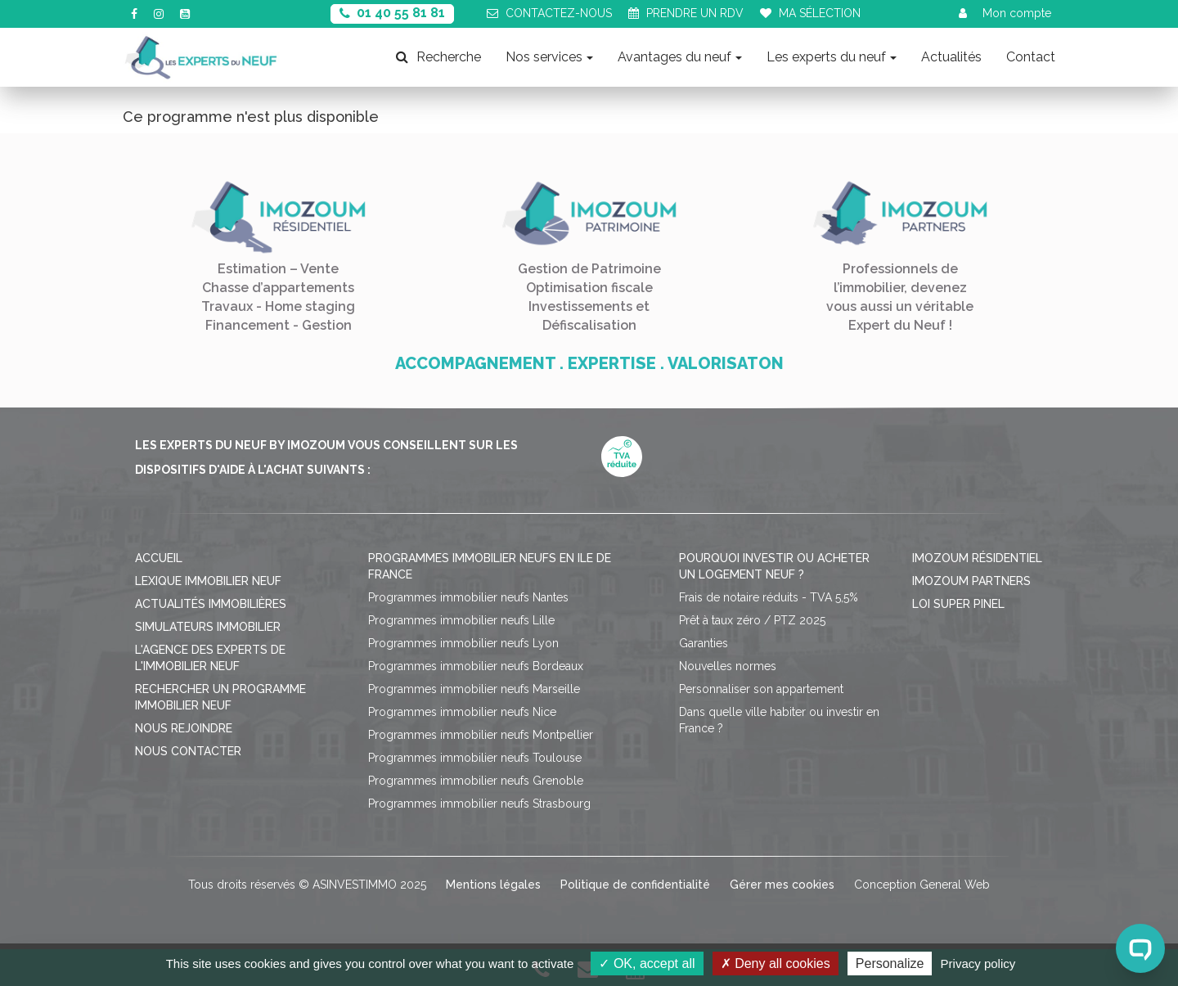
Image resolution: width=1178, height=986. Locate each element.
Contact (1030, 57)
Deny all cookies (775, 963)
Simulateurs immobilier (208, 626)
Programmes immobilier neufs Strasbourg (479, 803)
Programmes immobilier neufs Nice (462, 711)
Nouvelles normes (727, 666)
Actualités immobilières (210, 603)
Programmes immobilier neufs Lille (461, 620)
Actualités (951, 57)
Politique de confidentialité (635, 884)
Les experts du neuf (832, 57)
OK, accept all (647, 963)
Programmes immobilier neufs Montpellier (480, 734)
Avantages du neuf (680, 57)
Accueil (158, 558)
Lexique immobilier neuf (208, 581)
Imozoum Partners (971, 581)
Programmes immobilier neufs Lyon (463, 643)
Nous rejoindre (183, 728)
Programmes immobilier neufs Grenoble (475, 780)
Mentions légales (493, 884)
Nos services (549, 57)
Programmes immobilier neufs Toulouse (475, 757)
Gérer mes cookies (782, 884)
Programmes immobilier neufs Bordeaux (475, 666)
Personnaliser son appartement (761, 689)
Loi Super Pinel (958, 603)
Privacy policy (978, 963)
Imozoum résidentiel (977, 558)
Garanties (703, 643)
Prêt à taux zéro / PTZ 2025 (752, 620)
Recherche (438, 57)
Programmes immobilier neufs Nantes (468, 597)
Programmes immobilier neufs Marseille (474, 689)
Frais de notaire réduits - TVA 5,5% (768, 597)
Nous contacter (188, 751)
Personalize (890, 963)
